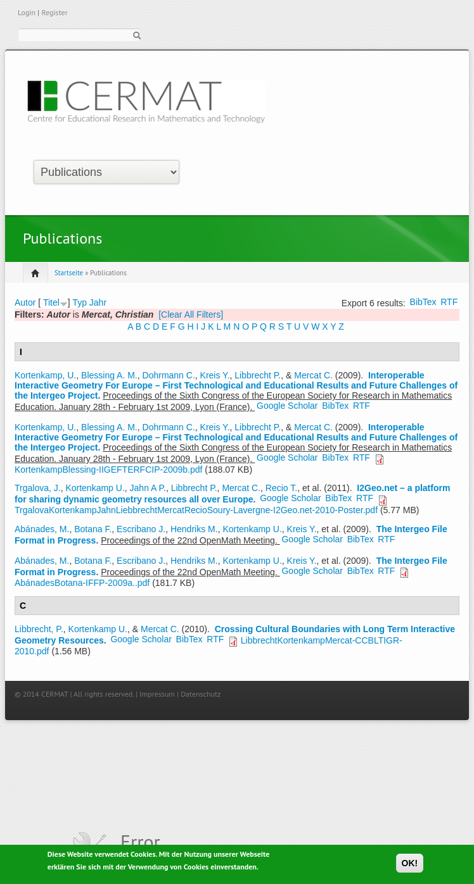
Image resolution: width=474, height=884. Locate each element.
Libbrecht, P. (39, 629)
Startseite (68, 272)
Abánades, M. (42, 529)
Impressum (157, 694)
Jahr (97, 302)
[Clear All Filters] (190, 314)
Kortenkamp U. (94, 488)
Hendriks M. (194, 529)
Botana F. (93, 529)
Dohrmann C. (169, 375)
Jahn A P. (148, 488)
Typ (79, 302)
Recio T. (281, 488)
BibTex (423, 302)
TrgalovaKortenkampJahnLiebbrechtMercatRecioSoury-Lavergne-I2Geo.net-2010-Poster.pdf (196, 510)
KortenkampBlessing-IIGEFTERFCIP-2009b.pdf (108, 469)
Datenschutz (201, 694)
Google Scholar (287, 406)
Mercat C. (313, 375)
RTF (449, 302)
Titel (51, 302)
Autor (25, 302)
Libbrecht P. (257, 375)
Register (54, 12)
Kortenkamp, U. (45, 375)
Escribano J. (141, 529)
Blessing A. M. (109, 375)
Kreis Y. (215, 375)
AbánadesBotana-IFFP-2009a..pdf (82, 583)
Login (26, 12)
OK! (410, 865)
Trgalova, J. (38, 488)
